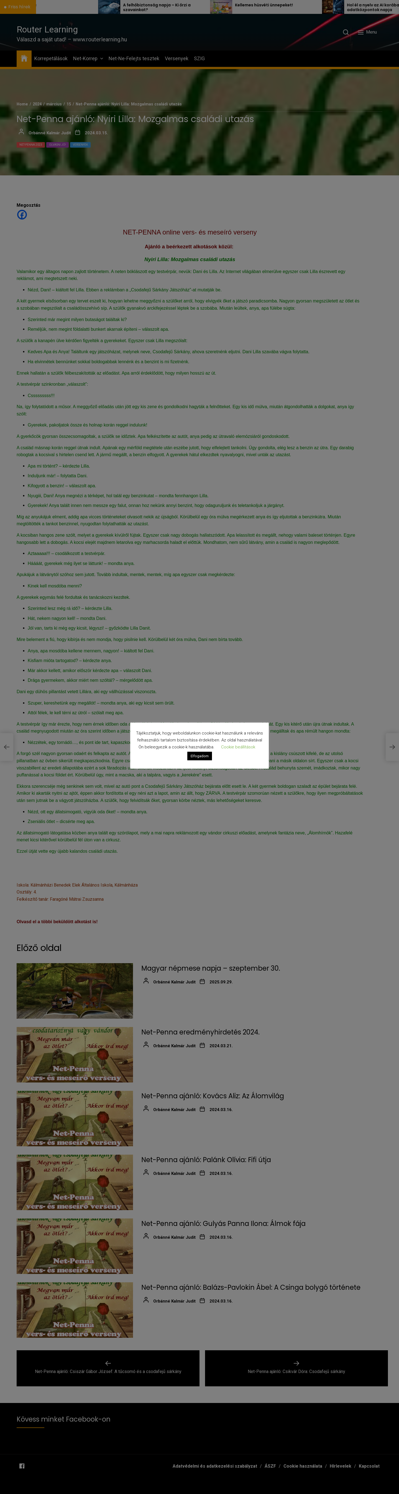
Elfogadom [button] (200, 756)
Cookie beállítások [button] (238, 747)
